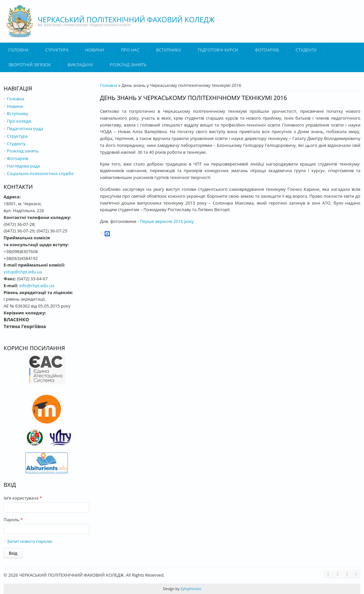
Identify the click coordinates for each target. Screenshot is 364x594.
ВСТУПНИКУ (168, 50)
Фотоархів (267, 50)
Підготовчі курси (218, 50)
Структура (56, 50)
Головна (18, 50)
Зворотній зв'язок (29, 65)
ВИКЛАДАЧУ (80, 65)
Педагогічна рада (25, 128)
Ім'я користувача (23, 498)
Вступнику (17, 113)
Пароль (13, 520)
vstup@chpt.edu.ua (23, 272)
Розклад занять (128, 65)
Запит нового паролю (29, 541)
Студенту (305, 50)
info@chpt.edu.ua (36, 285)
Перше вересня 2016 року (167, 221)
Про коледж (19, 121)
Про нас (130, 50)
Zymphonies (190, 588)
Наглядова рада (23, 166)
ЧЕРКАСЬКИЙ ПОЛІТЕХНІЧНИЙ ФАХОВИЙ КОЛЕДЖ (126, 19)
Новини (94, 50)
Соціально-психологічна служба (40, 173)
